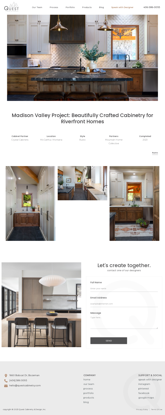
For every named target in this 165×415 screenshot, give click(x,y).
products (88, 397)
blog (86, 402)
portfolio (88, 393)
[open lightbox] (82, 50)
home (86, 379)
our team (88, 384)
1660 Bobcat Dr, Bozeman (24, 375)
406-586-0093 (151, 7)
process (88, 388)
